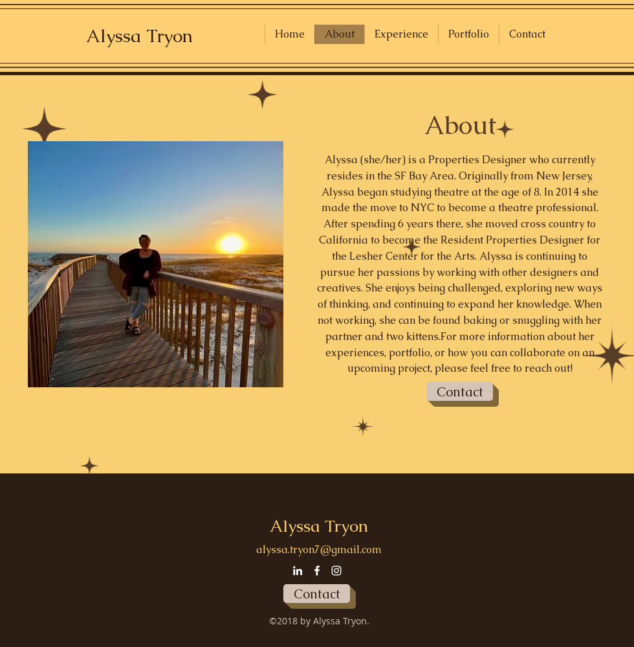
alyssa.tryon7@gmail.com (319, 549)
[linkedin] (297, 570)
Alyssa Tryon (139, 35)
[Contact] (459, 391)
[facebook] (317, 570)
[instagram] (336, 570)
